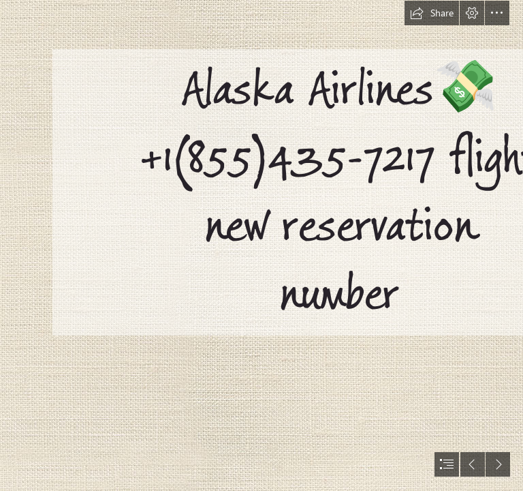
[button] (432, 13)
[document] (261, 245)
